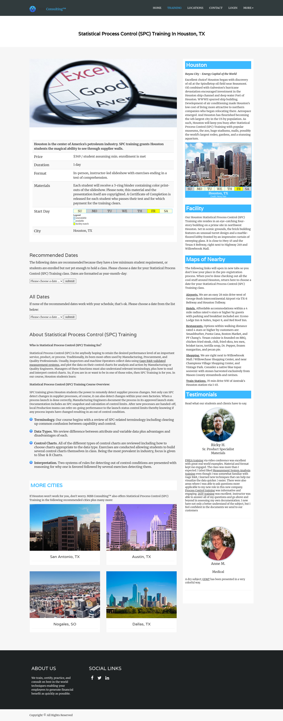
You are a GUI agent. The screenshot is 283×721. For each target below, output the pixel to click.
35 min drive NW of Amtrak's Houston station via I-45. (215, 383)
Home (157, 8)
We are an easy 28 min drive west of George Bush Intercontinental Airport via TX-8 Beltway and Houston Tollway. (216, 298)
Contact (216, 8)
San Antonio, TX (65, 556)
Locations (195, 8)
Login (232, 8)
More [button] (248, 8)
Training (174, 8)
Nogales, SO (64, 624)
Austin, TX (141, 556)
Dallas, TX (141, 624)
